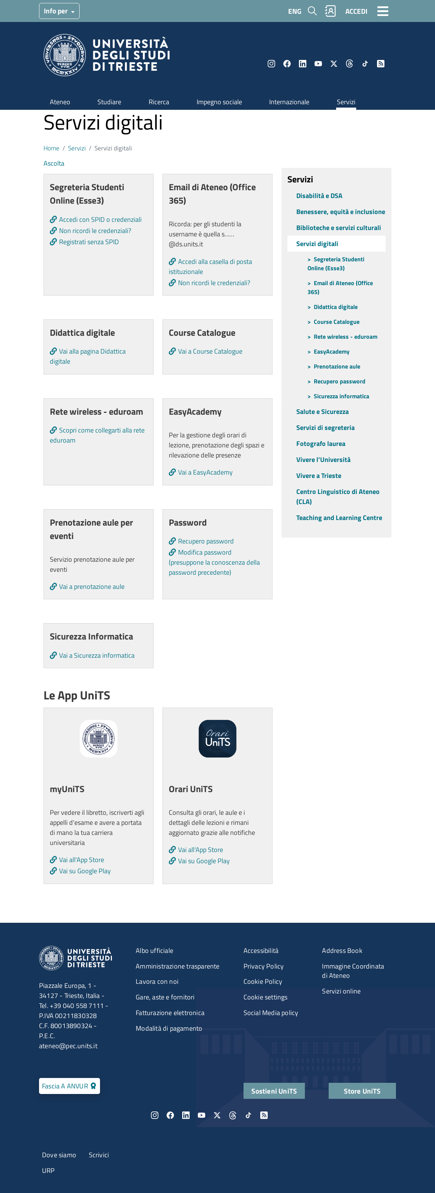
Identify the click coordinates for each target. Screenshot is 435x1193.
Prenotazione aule (337, 366)
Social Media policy (271, 1013)
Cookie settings (266, 997)
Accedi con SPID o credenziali (100, 219)
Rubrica (330, 11)
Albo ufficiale (154, 950)
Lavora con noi (157, 981)
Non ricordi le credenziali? (95, 231)
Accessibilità (261, 950)
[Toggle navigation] (383, 11)
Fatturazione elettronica (170, 1013)
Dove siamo (59, 1155)
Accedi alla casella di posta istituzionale (210, 266)
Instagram (271, 63)
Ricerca (159, 102)
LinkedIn (302, 63)
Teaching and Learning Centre (339, 518)
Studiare (109, 102)
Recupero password (206, 541)
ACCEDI (356, 11)
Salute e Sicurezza (322, 411)
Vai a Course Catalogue (210, 351)
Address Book (342, 950)
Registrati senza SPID (89, 242)
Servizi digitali (317, 244)
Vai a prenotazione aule (92, 586)
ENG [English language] (295, 11)
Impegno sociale (219, 102)
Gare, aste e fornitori (165, 997)
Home (51, 148)
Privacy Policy (264, 966)
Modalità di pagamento (169, 1028)
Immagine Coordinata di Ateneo (353, 971)
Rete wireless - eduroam (345, 336)
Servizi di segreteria (325, 427)
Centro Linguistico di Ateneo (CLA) (338, 497)
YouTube (318, 63)
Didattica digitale (336, 306)
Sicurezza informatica (341, 396)
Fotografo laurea (320, 443)
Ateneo (60, 102)
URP (48, 1170)
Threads (349, 63)
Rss (381, 63)
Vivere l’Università (323, 459)
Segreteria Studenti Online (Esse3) (335, 263)
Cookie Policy (263, 981)
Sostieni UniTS (274, 1090)
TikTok (365, 63)
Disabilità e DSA (319, 196)
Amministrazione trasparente (177, 966)
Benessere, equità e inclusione (340, 212)
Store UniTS (362, 1090)
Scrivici (99, 1155)
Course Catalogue (337, 321)
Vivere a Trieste (318, 475)
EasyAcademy (331, 351)
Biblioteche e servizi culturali (338, 228)
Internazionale (289, 102)
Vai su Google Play (85, 871)
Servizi (346, 102)
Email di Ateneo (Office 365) (340, 287)
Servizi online (341, 991)
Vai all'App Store (81, 860)
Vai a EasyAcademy (205, 472)
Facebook (287, 63)
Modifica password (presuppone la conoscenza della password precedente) (214, 562)
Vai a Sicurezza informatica (97, 655)
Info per (56, 10)
